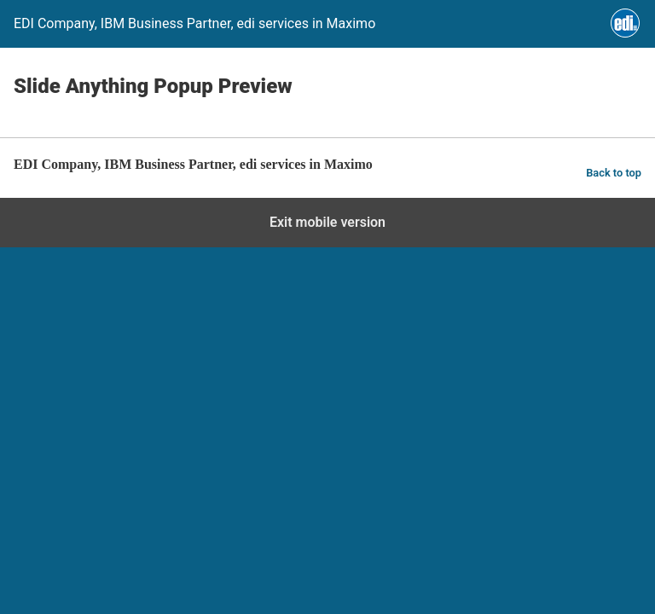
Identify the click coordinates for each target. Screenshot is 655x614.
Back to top (613, 172)
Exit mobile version (327, 222)
